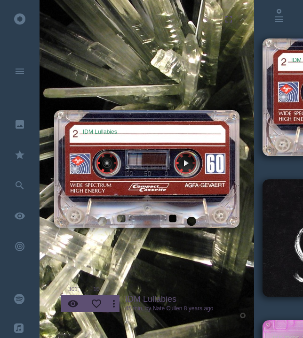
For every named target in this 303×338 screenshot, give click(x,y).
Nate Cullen (168, 308)
